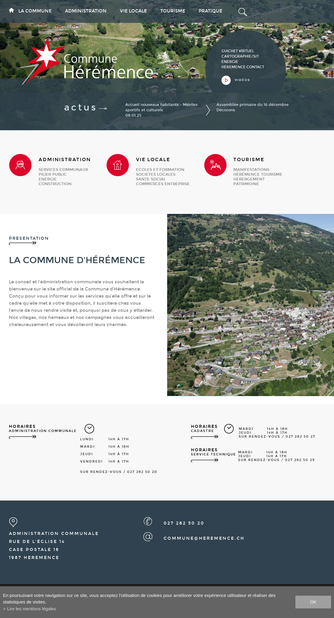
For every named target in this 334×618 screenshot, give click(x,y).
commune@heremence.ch (204, 538)
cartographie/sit (240, 56)
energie (48, 179)
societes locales (155, 174)
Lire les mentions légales (31, 608)
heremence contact (242, 67)
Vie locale (133, 11)
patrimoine (246, 184)
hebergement (249, 179)
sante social (151, 179)
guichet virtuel (237, 51)
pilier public (53, 174)
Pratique (210, 11)
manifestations (251, 169)
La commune (35, 11)
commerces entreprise (163, 184)
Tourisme (172, 11)
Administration (86, 11)
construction (55, 184)
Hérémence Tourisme (257, 174)
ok (313, 601)
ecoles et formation (160, 169)
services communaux (63, 169)
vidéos (242, 80)
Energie (229, 62)
